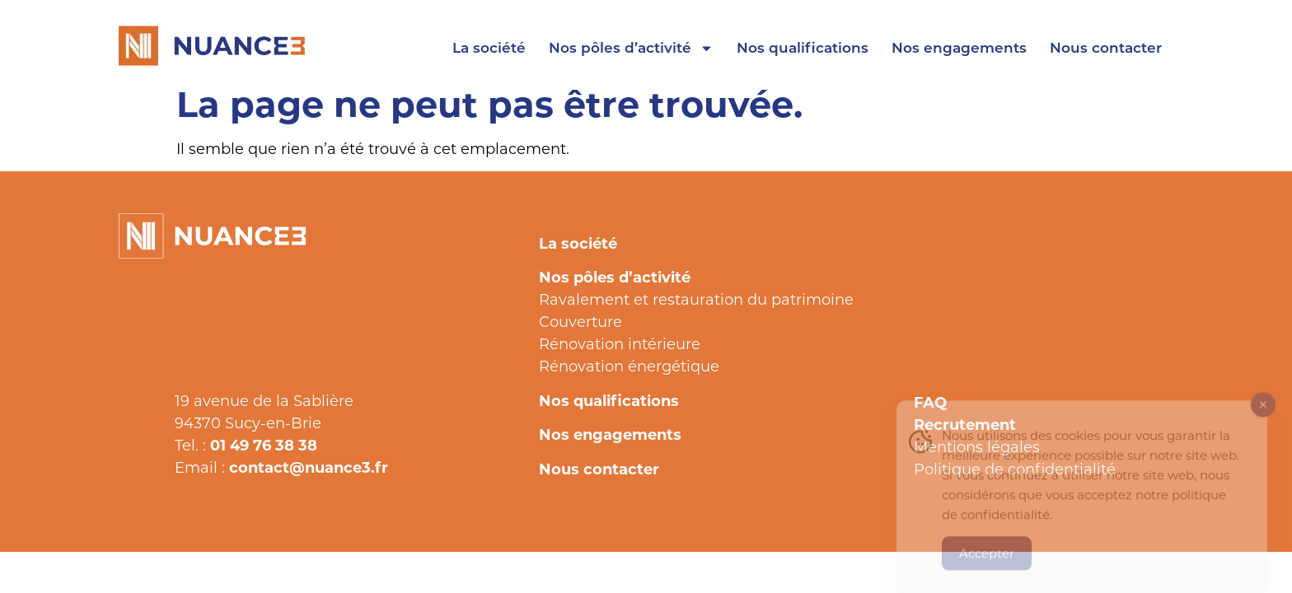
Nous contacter (1106, 47)
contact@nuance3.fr (308, 467)
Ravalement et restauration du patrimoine (696, 299)
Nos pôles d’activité (631, 48)
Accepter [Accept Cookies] (986, 562)
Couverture (580, 321)
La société (489, 47)
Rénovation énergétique (629, 366)
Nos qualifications (802, 47)
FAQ (930, 402)
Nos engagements (959, 47)
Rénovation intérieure (619, 343)
